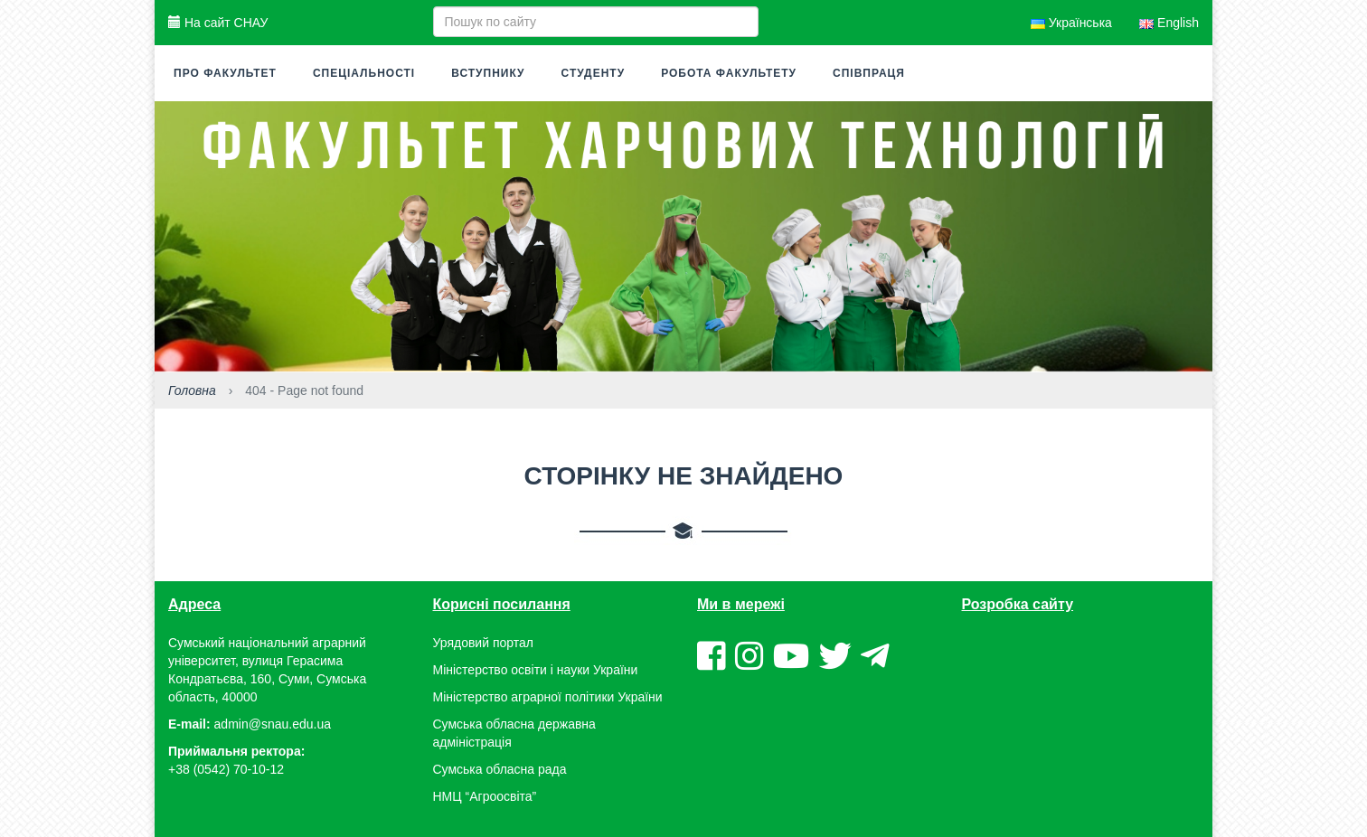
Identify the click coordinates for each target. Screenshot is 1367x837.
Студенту (593, 73)
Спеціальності (364, 73)
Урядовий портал (483, 642)
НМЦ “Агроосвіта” (485, 796)
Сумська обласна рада (500, 769)
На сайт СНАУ (218, 22)
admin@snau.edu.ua (272, 724)
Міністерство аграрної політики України (548, 697)
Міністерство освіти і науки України (535, 670)
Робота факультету (729, 73)
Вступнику (487, 73)
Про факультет (225, 73)
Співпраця (869, 73)
